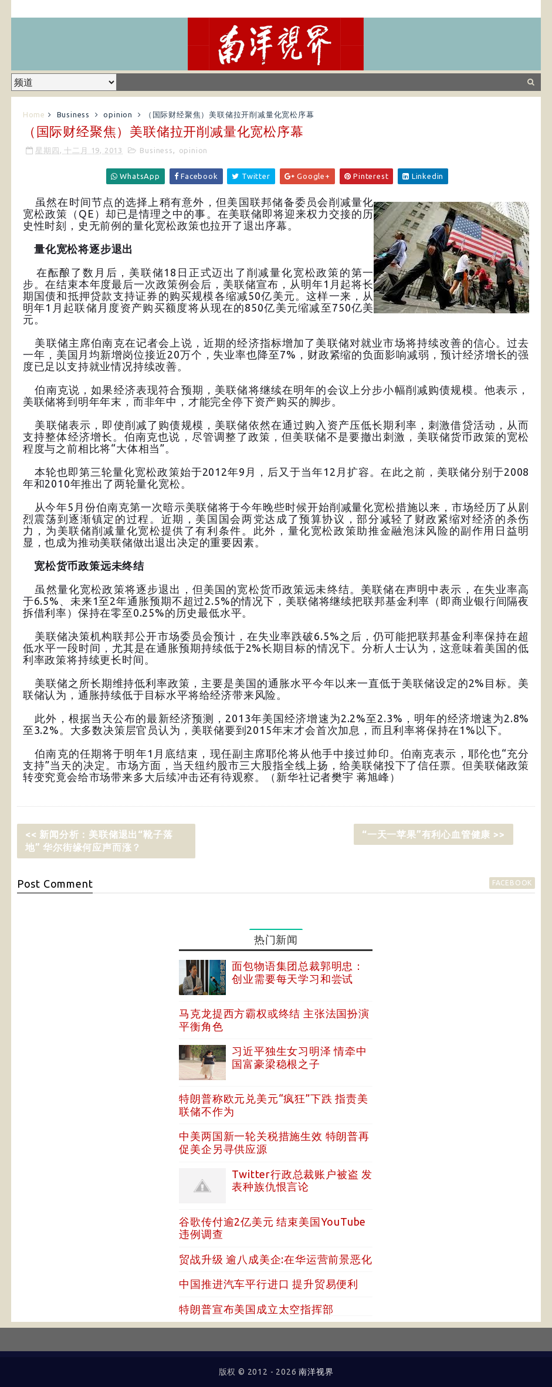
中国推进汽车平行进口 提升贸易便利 (268, 1284)
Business (73, 114)
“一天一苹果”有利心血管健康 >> (433, 834)
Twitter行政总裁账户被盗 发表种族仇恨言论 (302, 1180)
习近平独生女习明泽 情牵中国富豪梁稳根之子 (299, 1057)
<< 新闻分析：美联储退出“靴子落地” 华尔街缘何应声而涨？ (99, 841)
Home (34, 114)
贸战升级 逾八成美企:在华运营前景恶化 (275, 1259)
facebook (512, 883)
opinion (118, 114)
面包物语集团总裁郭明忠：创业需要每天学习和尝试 (298, 972)
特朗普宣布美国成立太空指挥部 (256, 1309)
